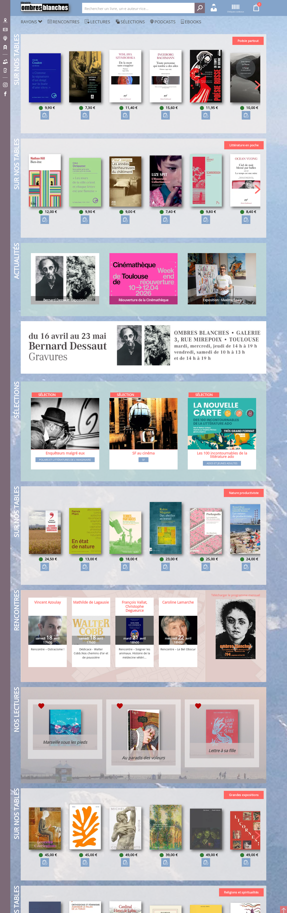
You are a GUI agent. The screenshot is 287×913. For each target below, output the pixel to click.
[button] (257, 85)
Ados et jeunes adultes (222, 464)
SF (143, 460)
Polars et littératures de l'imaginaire (65, 460)
